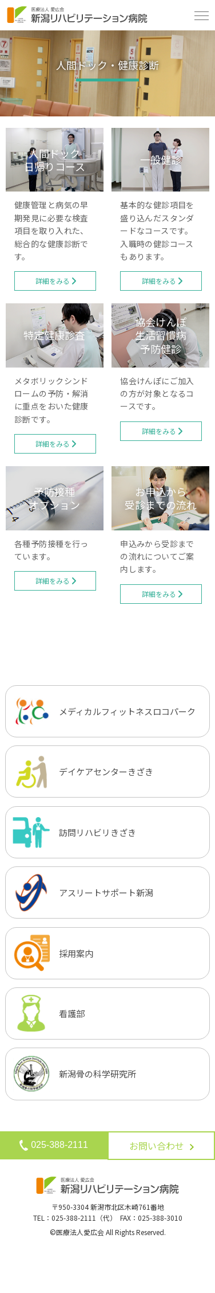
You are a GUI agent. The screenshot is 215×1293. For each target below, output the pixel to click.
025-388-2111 (53, 1144)
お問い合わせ (161, 1146)
